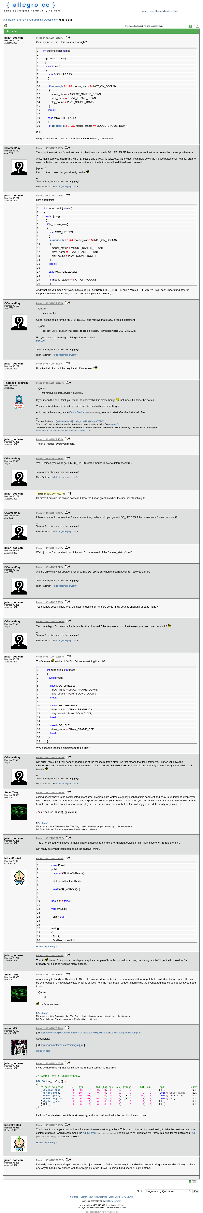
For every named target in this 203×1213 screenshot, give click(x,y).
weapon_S (113, 424)
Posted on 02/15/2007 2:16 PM (50, 196)
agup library (89, 1132)
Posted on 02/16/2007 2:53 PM (50, 459)
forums (145, 11)
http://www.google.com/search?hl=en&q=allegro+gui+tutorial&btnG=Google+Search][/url (90, 1032)
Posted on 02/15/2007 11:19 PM (50, 383)
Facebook (42, 823)
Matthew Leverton (113, 1201)
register (168, 11)
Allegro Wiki (81, 421)
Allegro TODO (97, 421)
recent (153, 11)
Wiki (105, 1197)
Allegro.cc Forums (13, 19)
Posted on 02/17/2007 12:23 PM (50, 793)
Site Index (74, 1197)
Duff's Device (76, 412)
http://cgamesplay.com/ (65, 186)
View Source (127, 1197)
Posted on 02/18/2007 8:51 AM (49, 1028)
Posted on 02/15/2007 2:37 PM (50, 303)
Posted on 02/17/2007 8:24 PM (50, 975)
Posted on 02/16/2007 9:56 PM (50, 602)
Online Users (114, 1197)
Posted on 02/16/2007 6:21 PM (50, 513)
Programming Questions (41, 19)
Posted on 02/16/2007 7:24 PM (50, 567)
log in (176, 11)
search (160, 11)
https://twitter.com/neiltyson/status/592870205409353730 (63, 430)
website (60, 421)
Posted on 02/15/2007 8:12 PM (50, 364)
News (91, 1197)
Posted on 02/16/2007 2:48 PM (50, 439)
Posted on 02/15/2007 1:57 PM (50, 148)
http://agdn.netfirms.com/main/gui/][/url (62, 1045)
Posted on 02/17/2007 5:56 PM (50, 858)
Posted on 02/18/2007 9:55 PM (50, 1125)
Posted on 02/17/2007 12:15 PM (50, 657)
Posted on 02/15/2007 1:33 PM (50, 38)
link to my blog (43, 1051)
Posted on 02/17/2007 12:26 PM (50, 838)
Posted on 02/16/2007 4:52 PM (51, 494)
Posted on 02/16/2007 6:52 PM (50, 548)
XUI (193, 1132)
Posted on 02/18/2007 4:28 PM (50, 1063)
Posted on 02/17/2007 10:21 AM (50, 621)
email (69, 421)
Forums (98, 1197)
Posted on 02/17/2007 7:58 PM (50, 955)
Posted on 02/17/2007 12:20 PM (50, 757)
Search (84, 1197)
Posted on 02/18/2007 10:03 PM (50, 1160)
